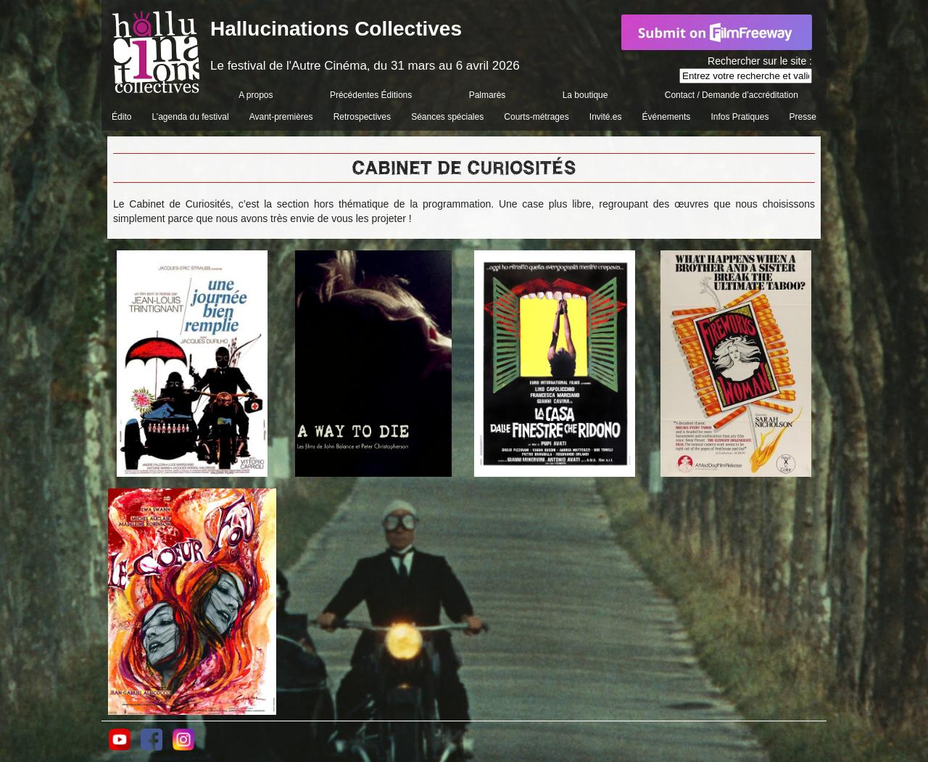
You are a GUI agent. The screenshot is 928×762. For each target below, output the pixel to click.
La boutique (585, 95)
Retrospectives (362, 117)
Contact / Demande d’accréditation (731, 95)
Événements (666, 117)
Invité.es (605, 117)
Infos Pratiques (739, 117)
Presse (803, 117)
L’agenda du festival (190, 117)
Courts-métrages (536, 117)
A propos (256, 95)
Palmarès (487, 95)
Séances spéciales (447, 117)
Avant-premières (281, 117)
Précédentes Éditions (371, 95)
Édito (121, 117)
